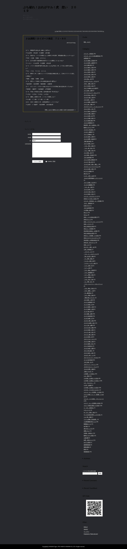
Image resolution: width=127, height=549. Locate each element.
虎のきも (86, 173)
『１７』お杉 (87, 268)
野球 (85, 449)
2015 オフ (87, 245)
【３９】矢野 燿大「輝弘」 (91, 164)
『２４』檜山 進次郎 (89, 270)
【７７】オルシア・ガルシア (91, 93)
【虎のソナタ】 (87, 371)
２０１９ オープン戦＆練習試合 (92, 56)
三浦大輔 (86, 438)
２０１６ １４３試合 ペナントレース (94, 399)
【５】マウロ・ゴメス (89, 339)
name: (29, 134)
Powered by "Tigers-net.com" (91, 534)
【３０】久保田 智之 (89, 323)
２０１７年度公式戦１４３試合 (91, 405)
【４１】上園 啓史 (89, 334)
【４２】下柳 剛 (88, 162)
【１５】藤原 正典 (89, 309)
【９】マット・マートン (90, 364)
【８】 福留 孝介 (89, 83)
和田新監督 (86, 451)
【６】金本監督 (87, 208)
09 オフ (86, 212)
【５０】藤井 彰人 (89, 343)
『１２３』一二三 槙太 (90, 263)
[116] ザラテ (87, 205)
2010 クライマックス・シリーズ (92, 221)
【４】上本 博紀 (88, 104)
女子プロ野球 (87, 442)
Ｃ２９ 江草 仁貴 (89, 176)
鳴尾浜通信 (86, 447)
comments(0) (70, 109)
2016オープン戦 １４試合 (90, 198)
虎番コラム (86, 431)
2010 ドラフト (88, 224)
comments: (28, 144)
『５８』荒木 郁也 (89, 146)
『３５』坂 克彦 (88, 187)
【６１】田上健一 (88, 350)
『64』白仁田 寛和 (89, 256)
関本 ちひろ (48, 109)
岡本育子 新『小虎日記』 (90, 125)
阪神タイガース (87, 127)
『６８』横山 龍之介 (89, 288)
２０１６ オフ (88, 251)
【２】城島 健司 (88, 314)
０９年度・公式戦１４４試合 (91, 387)
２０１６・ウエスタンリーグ (91, 196)
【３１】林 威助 (88, 325)
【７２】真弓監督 (88, 360)
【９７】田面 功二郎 (89, 182)
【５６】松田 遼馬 (89, 348)
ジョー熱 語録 (87, 417)
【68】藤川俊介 (88, 141)
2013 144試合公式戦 (89, 233)
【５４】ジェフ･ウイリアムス (91, 166)
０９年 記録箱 (87, 385)
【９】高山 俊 (87, 79)
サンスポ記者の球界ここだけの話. (92, 414)
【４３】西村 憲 (88, 337)
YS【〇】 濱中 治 (89, 247)
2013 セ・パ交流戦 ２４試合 (91, 235)
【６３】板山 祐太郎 (89, 111)
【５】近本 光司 (88, 99)
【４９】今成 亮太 (89, 192)
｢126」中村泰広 (88, 249)
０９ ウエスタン (89, 383)
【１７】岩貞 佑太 (89, 86)
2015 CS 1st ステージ (89, 242)
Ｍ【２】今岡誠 (87, 171)
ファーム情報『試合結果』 (90, 419)
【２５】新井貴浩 (88, 316)
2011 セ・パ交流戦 (88, 228)
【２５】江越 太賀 (89, 97)
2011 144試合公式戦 (89, 226)
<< (55, 31)
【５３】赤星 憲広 (89, 169)
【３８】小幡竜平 (88, 132)
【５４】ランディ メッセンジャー (92, 106)
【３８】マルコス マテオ (90, 81)
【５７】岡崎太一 (88, 134)
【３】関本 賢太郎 (89, 155)
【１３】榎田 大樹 (89, 307)
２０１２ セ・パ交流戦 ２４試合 (92, 392)
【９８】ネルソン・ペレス (90, 367)
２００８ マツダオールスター (91, 390)
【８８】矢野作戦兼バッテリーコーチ (93, 178)
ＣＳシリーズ (87, 410)
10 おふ (86, 215)
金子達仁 (86, 426)
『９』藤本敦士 (87, 293)
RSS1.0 (86, 527)
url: (30, 140)
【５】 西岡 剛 (88, 203)
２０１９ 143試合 (88, 53)
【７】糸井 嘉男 (88, 90)
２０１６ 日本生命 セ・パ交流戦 (92, 201)
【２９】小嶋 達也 (89, 320)
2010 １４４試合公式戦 (90, 217)
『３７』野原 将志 (89, 275)
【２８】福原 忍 (88, 318)
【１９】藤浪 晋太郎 (89, 60)
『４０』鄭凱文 (87, 277)
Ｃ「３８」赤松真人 (89, 408)
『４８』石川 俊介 (89, 279)
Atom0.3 (86, 529)
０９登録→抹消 (87, 210)
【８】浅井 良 (87, 362)
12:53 (65, 109)
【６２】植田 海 (88, 143)
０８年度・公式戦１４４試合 (91, 378)
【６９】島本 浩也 (89, 76)
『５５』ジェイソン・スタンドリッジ (93, 284)
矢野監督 (86, 58)
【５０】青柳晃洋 (88, 123)
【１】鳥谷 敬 (87, 153)
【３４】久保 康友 (89, 327)
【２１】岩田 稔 (88, 116)
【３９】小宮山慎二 (89, 129)
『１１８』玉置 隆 (89, 261)
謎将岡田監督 (87, 444)
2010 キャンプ (87, 219)
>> (103, 31)
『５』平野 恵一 (88, 281)
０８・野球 (86, 376)
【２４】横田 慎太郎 (89, 102)
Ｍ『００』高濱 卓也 (89, 412)
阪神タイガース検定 (58, 109)
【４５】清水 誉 (88, 189)
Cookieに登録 (51, 161)
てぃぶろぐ (86, 531)
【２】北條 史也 (88, 65)
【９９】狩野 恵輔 (89, 369)
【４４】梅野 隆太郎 (89, 139)
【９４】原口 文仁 (89, 109)
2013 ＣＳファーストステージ (91, 238)
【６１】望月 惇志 (89, 72)
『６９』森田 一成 (89, 290)
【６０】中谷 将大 (89, 74)
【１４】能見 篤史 (88, 120)
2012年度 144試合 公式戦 (90, 231)
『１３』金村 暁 (88, 265)
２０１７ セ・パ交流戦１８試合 (92, 403)
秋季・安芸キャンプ (89, 440)
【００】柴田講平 (88, 302)
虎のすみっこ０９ (88, 428)
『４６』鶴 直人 (88, 148)
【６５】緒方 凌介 (89, 353)
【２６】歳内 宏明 (89, 136)
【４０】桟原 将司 (89, 330)
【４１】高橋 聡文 (89, 118)
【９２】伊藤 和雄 (89, 113)
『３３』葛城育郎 (88, 272)
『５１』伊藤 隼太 (89, 150)
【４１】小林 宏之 (89, 332)
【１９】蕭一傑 (87, 311)
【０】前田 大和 (88, 300)
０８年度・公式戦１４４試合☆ (91, 380)
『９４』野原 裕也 (89, 295)
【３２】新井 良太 (89, 194)
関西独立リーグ (87, 424)
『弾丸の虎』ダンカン (89, 297)
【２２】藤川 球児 (89, 67)
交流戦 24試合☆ (88, 433)
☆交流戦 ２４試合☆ (89, 373)
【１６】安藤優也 (88, 185)
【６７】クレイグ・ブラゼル (91, 357)
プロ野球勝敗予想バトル (90, 421)
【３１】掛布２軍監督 (89, 159)
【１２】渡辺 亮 (88, 304)
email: (29, 137)
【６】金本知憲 (87, 157)
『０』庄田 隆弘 (88, 258)
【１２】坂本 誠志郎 (89, 63)
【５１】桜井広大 (88, 346)
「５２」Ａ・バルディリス (90, 254)
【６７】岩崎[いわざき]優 (90, 88)
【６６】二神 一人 (89, 355)
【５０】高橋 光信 (89, 341)
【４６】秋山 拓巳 (89, 95)
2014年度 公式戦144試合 (90, 240)
